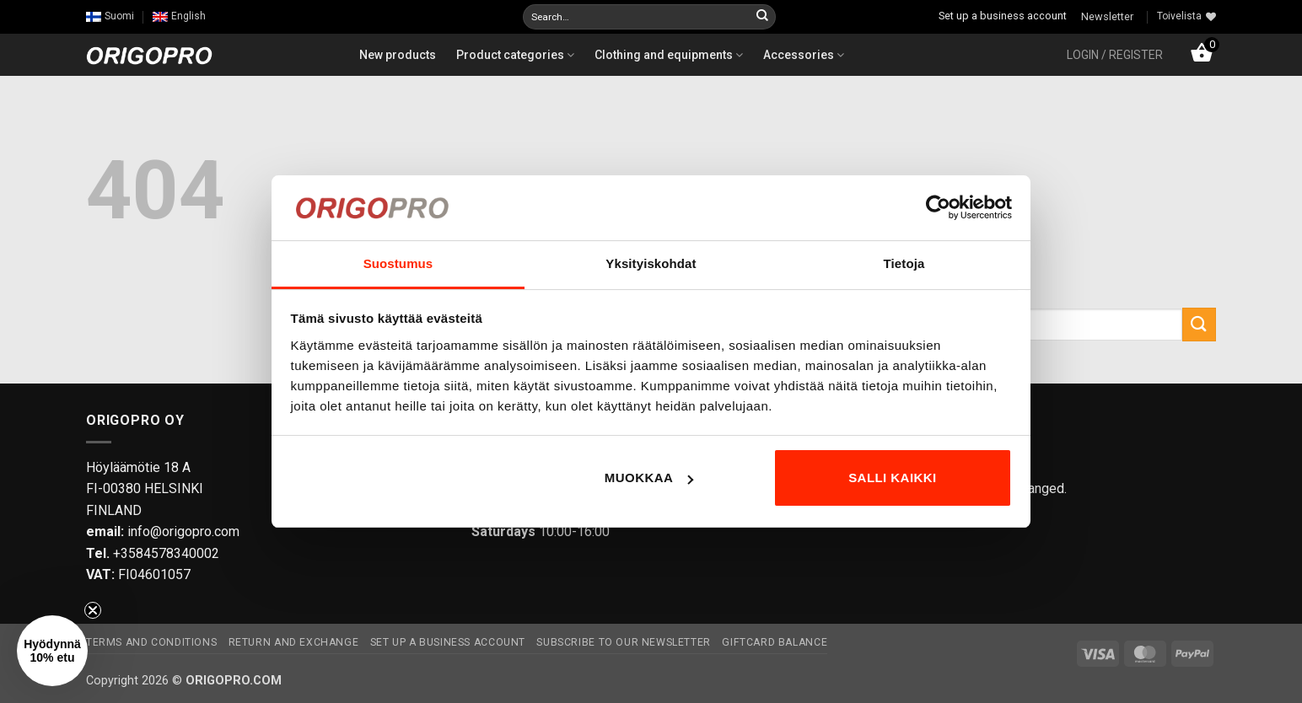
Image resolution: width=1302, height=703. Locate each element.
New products (397, 55)
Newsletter (1107, 16)
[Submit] (762, 17)
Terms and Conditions (151, 642)
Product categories (515, 55)
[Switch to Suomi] (110, 16)
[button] (1115, 55)
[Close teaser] (92, 610)
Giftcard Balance (774, 642)
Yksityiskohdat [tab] (650, 263)
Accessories (803, 55)
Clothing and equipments (669, 55)
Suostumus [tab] (398, 263)
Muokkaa (649, 477)
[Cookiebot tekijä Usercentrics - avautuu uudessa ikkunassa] (938, 207)
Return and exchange (294, 642)
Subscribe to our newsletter (623, 642)
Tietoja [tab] (904, 263)
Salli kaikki (892, 477)
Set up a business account (1003, 15)
